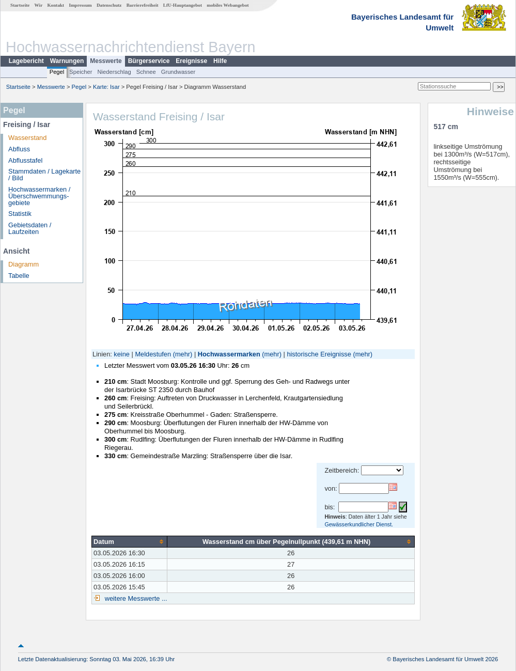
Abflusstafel (25, 160)
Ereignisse (191, 61)
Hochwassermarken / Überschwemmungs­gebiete (39, 196)
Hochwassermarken (229, 354)
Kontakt (55, 5)
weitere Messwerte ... (135, 598)
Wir (39, 5)
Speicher (80, 72)
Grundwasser (178, 72)
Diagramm (23, 264)
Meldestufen (153, 354)
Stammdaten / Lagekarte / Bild (44, 174)
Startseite (19, 5)
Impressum (80, 5)
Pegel (57, 72)
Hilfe (220, 61)
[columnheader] (129, 541)
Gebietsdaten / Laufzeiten (29, 228)
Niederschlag (114, 72)
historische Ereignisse (319, 354)
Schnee (146, 72)
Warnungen (67, 61)
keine (122, 354)
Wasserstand (27, 138)
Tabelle (18, 275)
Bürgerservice (149, 61)
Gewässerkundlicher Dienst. (358, 524)
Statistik (20, 213)
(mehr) (183, 354)
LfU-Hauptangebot (182, 5)
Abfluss (19, 149)
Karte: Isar (106, 87)
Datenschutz (109, 5)
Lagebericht (26, 61)
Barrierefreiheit (143, 5)
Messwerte (105, 61)
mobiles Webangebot (227, 5)
